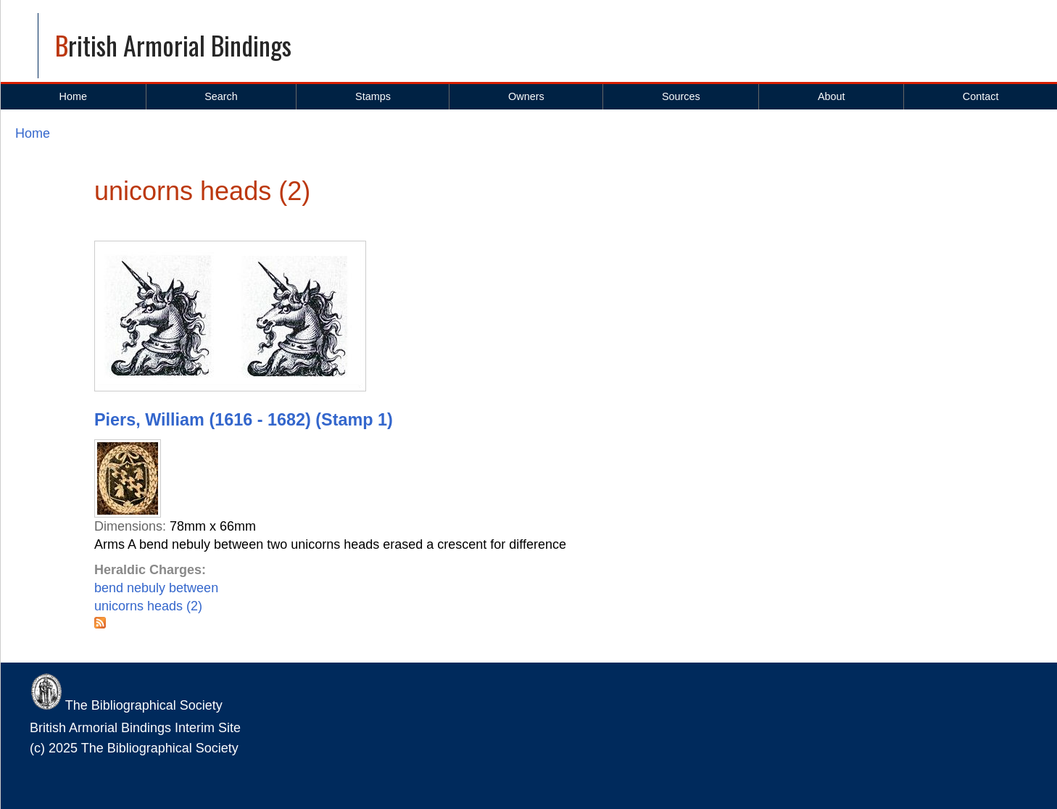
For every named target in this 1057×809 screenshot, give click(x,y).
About (831, 96)
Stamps (373, 96)
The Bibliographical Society (126, 705)
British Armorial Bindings (173, 44)
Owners (526, 96)
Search (221, 96)
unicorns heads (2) (148, 606)
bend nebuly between (156, 588)
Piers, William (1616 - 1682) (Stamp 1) (243, 419)
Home (73, 96)
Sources (681, 96)
